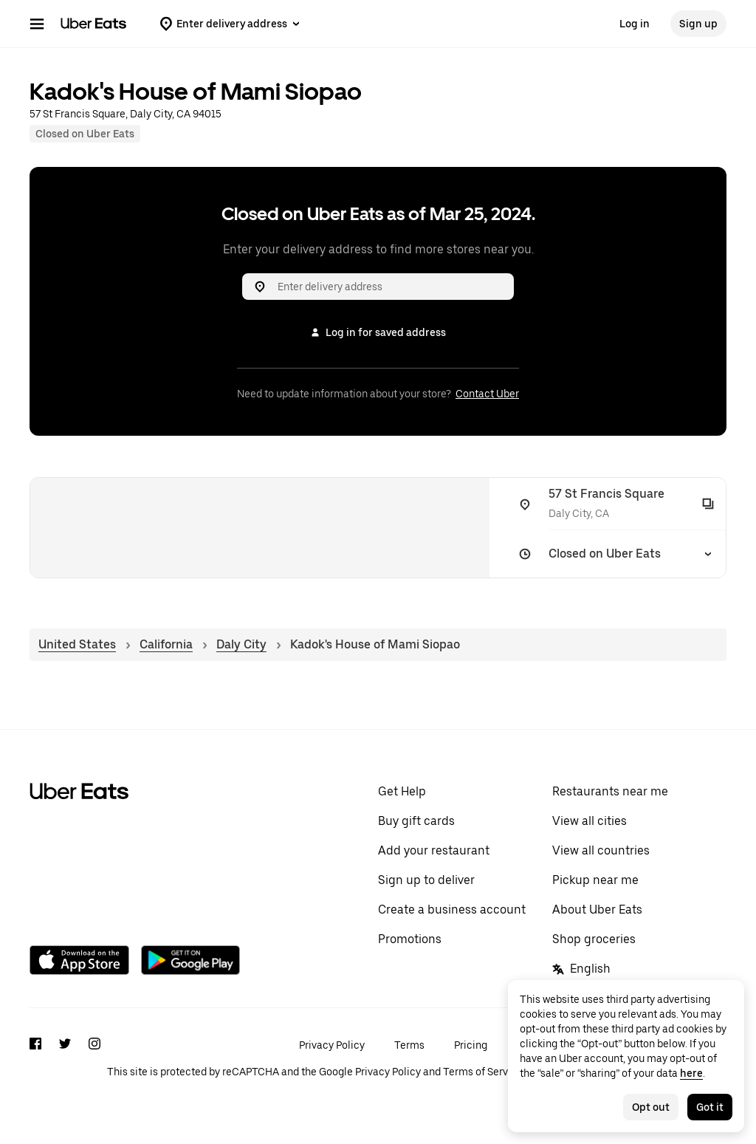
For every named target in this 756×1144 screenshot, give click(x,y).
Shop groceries (594, 939)
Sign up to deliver (426, 880)
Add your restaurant (433, 850)
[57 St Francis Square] (613, 504)
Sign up (698, 24)
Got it (710, 1107)
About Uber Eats (597, 909)
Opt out (651, 1107)
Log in (634, 24)
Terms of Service (483, 1072)
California (166, 644)
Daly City (241, 644)
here (691, 1073)
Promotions (409, 939)
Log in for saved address (378, 332)
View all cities (589, 821)
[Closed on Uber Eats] (613, 554)
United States (77, 644)
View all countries (601, 850)
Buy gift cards (416, 821)
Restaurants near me (610, 791)
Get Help (402, 791)
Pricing (470, 1045)
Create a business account (452, 909)
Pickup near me (595, 880)
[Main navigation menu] (37, 23)
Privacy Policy (332, 1045)
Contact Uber (487, 394)
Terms (409, 1045)
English (581, 969)
